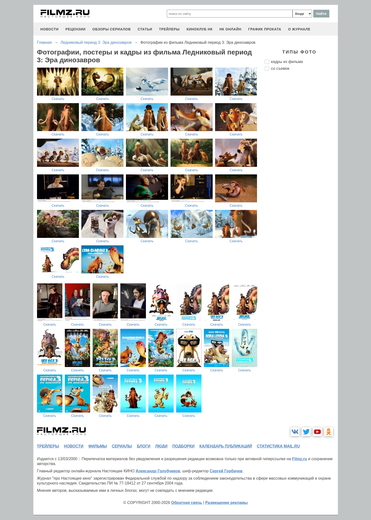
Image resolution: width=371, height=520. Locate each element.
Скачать (58, 99)
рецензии (75, 29)
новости (49, 29)
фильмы (97, 446)
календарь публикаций (226, 446)
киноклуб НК (200, 29)
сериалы (122, 446)
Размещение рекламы (226, 503)
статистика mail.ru (278, 446)
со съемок (280, 68)
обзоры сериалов (111, 29)
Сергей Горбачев (226, 471)
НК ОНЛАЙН (230, 29)
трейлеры (169, 29)
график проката (264, 29)
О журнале (299, 29)
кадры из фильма (287, 62)
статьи (145, 29)
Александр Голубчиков (158, 471)
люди (161, 446)
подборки (183, 446)
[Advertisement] (301, 156)
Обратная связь (186, 503)
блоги (143, 446)
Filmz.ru (299, 459)
